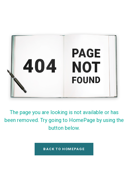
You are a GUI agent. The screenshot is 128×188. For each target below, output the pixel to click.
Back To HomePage (63, 149)
